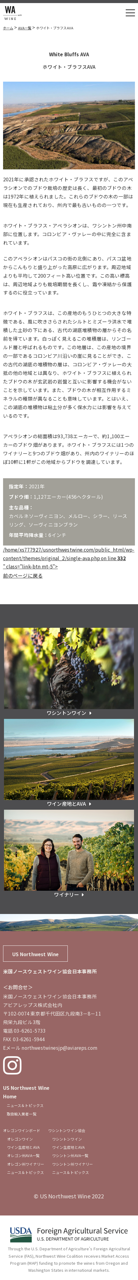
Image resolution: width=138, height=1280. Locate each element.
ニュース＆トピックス (25, 1105)
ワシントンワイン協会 (66, 1130)
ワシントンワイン (67, 1138)
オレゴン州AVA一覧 (23, 1155)
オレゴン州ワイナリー (25, 1164)
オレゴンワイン (20, 1138)
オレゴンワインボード (21, 1130)
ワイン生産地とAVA (23, 1147)
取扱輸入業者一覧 (21, 1113)
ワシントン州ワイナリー (72, 1164)
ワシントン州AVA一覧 (70, 1155)
